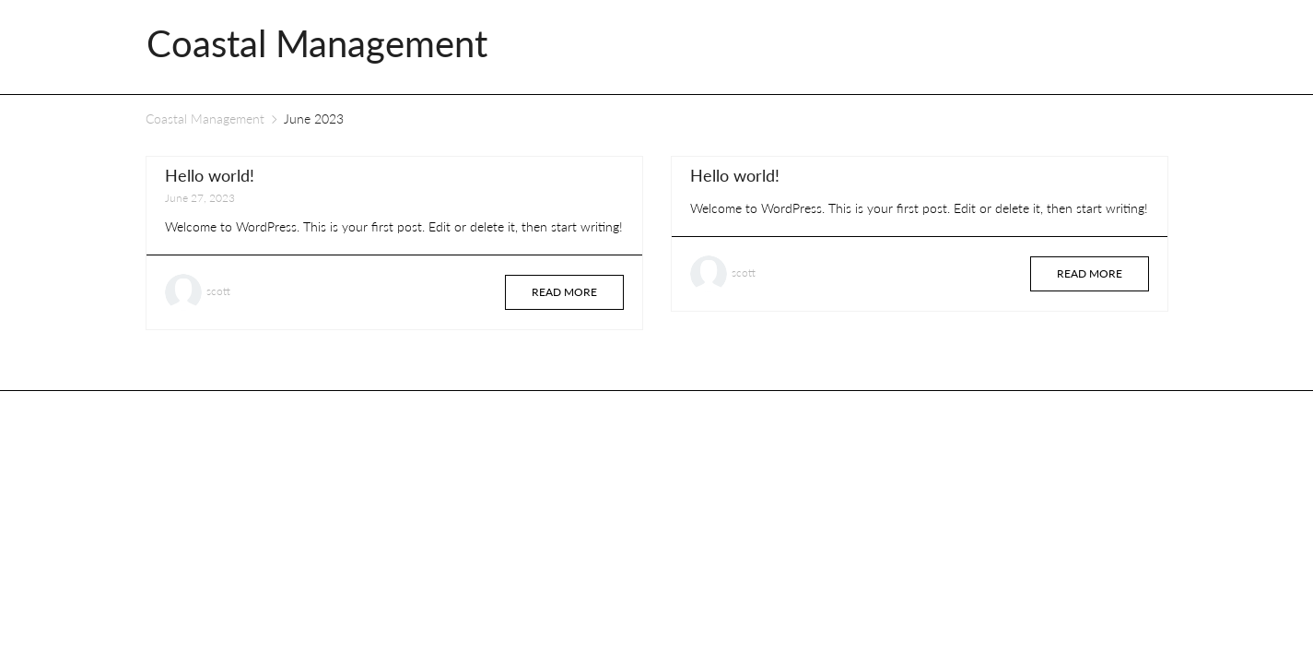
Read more (564, 292)
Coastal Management (205, 118)
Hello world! (209, 175)
